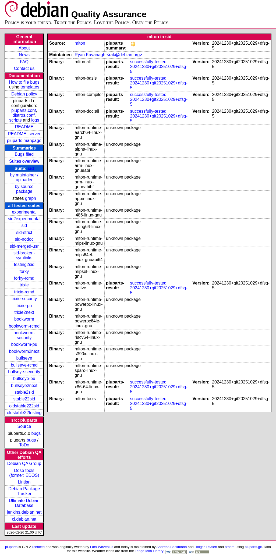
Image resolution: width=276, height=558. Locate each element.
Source (24, 426)
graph (30, 198)
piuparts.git (253, 547)
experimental (24, 212)
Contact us (24, 68)
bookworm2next (24, 351)
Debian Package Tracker (24, 491)
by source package (24, 189)
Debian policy (24, 94)
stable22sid (24, 399)
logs (35, 120)
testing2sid (24, 264)
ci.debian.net (24, 519)
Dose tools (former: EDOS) (24, 473)
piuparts (11, 547)
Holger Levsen (205, 547)
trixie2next (24, 312)
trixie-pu (24, 305)
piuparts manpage (24, 140)
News (24, 54)
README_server (24, 133)
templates (30, 87)
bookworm (24, 319)
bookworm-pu (24, 344)
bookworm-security (24, 335)
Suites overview (24, 161)
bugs (36, 433)
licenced (38, 547)
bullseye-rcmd (24, 365)
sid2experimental (24, 218)
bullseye (24, 358)
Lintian (24, 482)
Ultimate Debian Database (24, 503)
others (230, 547)
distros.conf (24, 115)
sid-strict (24, 232)
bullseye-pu (24, 378)
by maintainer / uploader (24, 177)
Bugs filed (24, 154)
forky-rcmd (24, 278)
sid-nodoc (24, 239)
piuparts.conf (23, 110)
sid (31, 168)
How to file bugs (24, 82)
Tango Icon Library (149, 551)
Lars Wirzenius (101, 547)
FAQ (24, 61)
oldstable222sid (24, 406)
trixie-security (24, 298)
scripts (15, 120)
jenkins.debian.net (24, 512)
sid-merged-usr (24, 246)
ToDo (24, 445)
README (24, 127)
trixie (24, 285)
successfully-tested (148, 61)
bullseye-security (24, 371)
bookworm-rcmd (24, 326)
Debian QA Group (24, 463)
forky (24, 271)
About (24, 48)
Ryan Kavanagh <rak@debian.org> (108, 54)
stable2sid (24, 392)
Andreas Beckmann (171, 547)
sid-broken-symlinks (24, 255)
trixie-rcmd (24, 292)
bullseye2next (24, 385)
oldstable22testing (24, 412)
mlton (80, 43)
